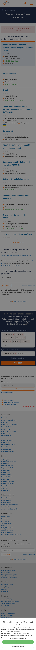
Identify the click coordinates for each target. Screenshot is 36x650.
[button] (18, 639)
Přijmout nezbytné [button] (18, 646)
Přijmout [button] (18, 642)
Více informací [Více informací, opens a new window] (25, 637)
